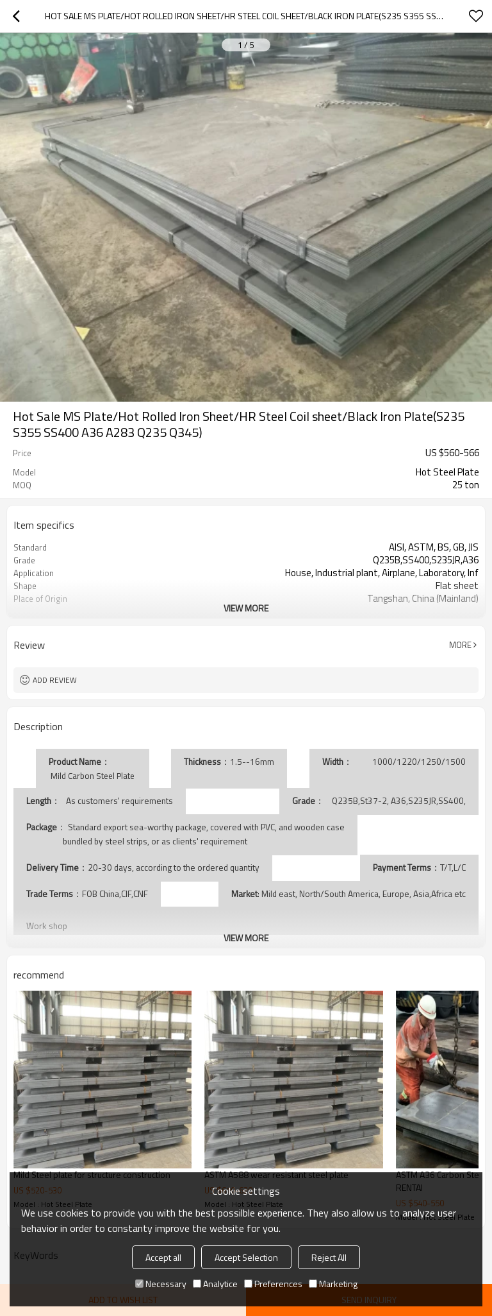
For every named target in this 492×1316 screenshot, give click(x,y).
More (460, 644)
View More (246, 608)
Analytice (215, 1283)
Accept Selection (246, 1257)
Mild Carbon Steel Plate (93, 775)
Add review (55, 680)
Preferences (273, 1283)
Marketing (333, 1283)
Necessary (160, 1283)
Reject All (329, 1257)
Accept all (163, 1257)
